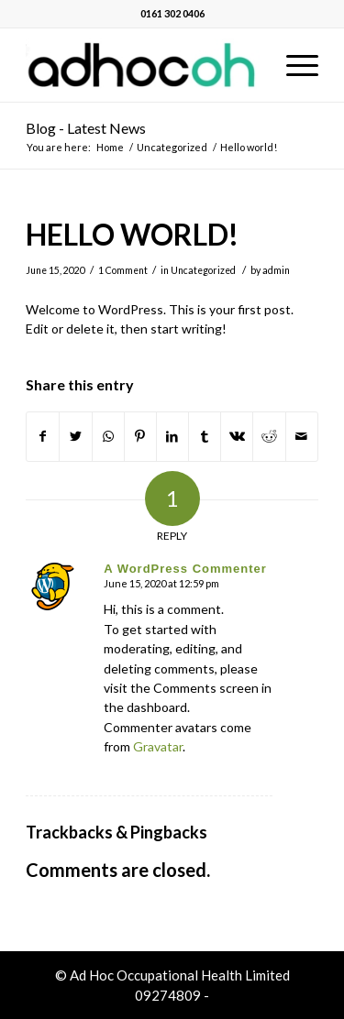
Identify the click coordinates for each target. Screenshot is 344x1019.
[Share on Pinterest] (140, 436)
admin (276, 270)
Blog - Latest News (86, 128)
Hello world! (132, 234)
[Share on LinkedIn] (172, 436)
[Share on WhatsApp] (108, 436)
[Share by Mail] (301, 436)
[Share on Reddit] (268, 436)
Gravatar (158, 746)
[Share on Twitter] (75, 436)
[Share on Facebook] (43, 436)
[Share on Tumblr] (204, 436)
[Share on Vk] (236, 436)
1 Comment (123, 270)
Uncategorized (203, 270)
